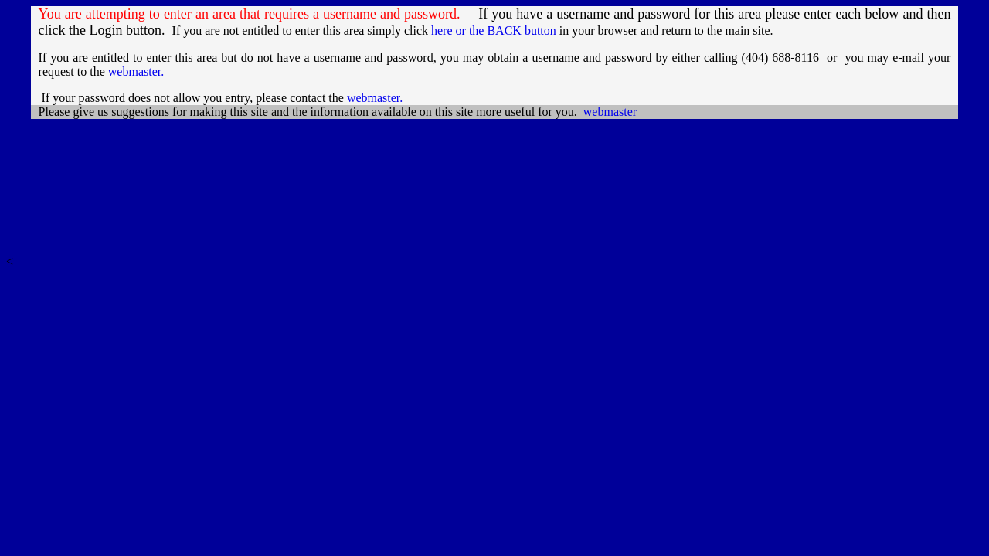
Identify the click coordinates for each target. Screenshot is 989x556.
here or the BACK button (493, 30)
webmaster (375, 97)
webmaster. (136, 71)
